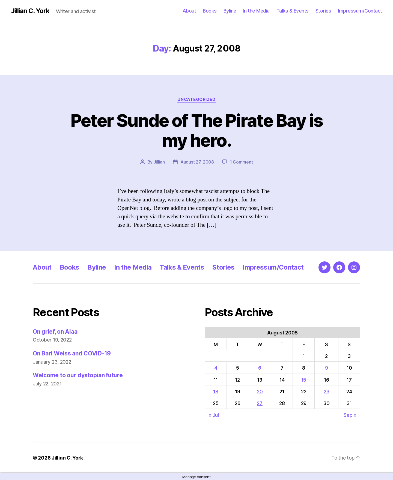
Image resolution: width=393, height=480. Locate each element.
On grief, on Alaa (55, 331)
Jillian (159, 162)
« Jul (214, 415)
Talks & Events (292, 11)
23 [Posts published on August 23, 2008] (326, 391)
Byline (230, 11)
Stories (323, 11)
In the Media (256, 11)
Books (210, 11)
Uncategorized (196, 99)
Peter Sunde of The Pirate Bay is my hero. (196, 130)
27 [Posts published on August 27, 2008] (259, 403)
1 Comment (241, 162)
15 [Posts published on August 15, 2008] (303, 379)
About (189, 11)
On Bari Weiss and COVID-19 (72, 353)
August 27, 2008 (197, 162)
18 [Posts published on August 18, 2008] (215, 391)
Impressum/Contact (360, 11)
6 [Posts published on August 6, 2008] (259, 367)
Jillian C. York (30, 11)
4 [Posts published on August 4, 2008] (215, 367)
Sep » (350, 415)
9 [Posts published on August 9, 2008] (326, 367)
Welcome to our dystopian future (78, 375)
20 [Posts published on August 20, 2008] (260, 391)
